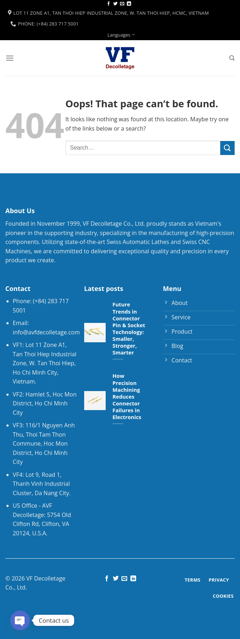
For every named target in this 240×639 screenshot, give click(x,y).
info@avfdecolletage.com (46, 332)
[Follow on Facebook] (108, 3)
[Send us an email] (122, 3)
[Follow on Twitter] (115, 3)
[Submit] (227, 148)
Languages (121, 34)
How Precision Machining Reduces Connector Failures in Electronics (126, 396)
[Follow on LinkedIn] (129, 3)
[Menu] (9, 58)
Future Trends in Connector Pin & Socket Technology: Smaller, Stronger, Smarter (128, 328)
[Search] (232, 58)
